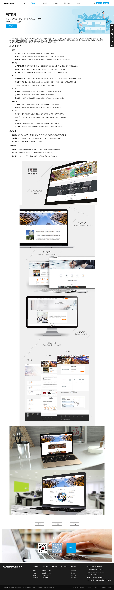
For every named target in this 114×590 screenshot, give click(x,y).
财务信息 (73, 577)
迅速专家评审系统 (46, 573)
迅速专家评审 (36, 577)
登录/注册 (105, 3)
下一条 (74, 524)
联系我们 (99, 3)
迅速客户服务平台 (19, 587)
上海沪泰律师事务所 (49, 587)
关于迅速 (78, 3)
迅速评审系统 (28, 587)
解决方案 (56, 3)
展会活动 (35, 575)
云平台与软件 (45, 575)
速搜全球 (11, 587)
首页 (23, 3)
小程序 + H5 (36, 573)
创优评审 (34, 587)
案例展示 (57, 524)
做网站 (34, 570)
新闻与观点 (67, 3)
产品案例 (33, 3)
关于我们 (73, 570)
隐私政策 (89, 587)
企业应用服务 (45, 577)
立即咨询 (11, 26)
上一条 (39, 524)
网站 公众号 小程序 (46, 570)
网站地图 (82, 587)
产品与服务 (44, 3)
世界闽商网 (40, 587)
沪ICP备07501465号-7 (106, 587)
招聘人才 (73, 573)
